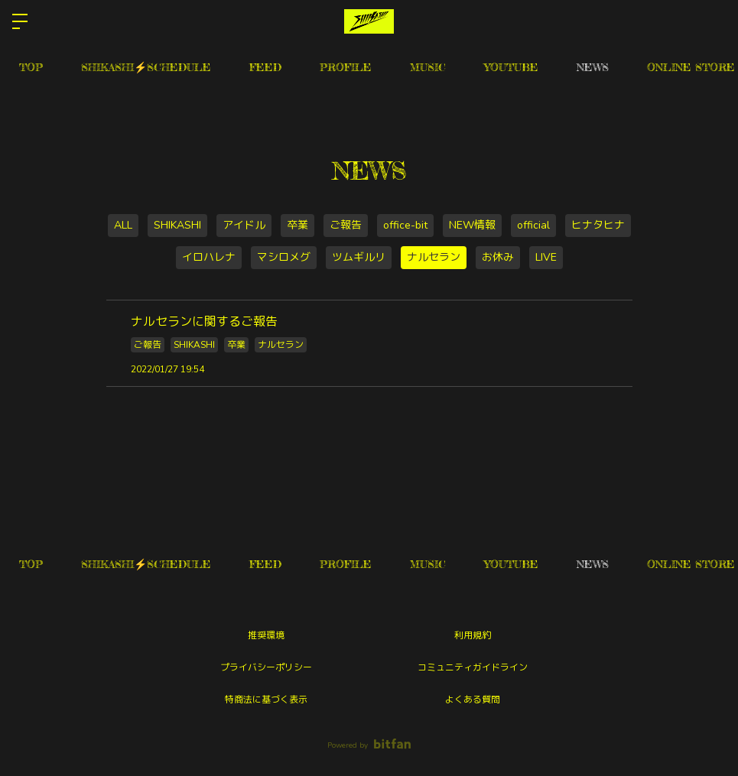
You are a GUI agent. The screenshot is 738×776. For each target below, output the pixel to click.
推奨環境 (266, 635)
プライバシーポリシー (266, 667)
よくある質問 (472, 699)
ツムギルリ (358, 257)
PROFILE (346, 66)
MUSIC (428, 66)
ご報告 (346, 225)
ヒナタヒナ (598, 225)
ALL (123, 225)
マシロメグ (283, 257)
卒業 (297, 225)
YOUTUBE (511, 66)
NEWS (593, 66)
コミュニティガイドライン (473, 667)
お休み (498, 257)
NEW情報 (472, 225)
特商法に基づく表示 (266, 699)
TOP (31, 66)
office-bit (405, 225)
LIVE (546, 257)
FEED (265, 66)
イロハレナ (209, 257)
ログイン (713, 21)
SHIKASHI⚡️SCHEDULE (146, 66)
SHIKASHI (177, 225)
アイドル (244, 225)
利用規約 (472, 635)
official (533, 225)
